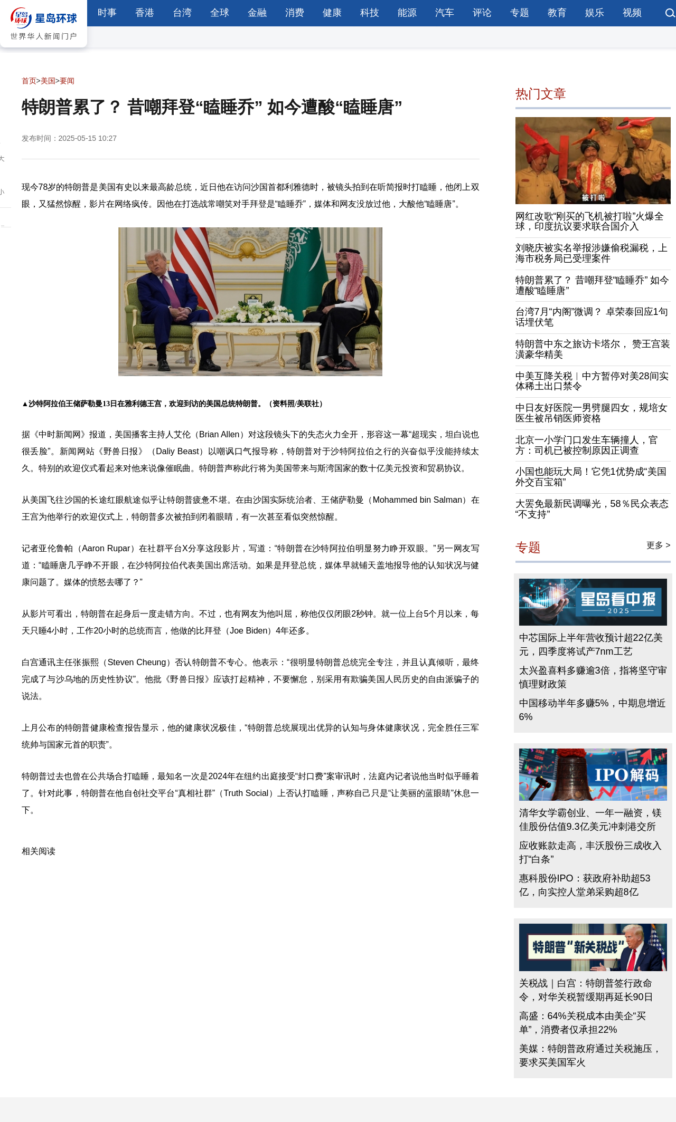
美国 (48, 80)
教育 (557, 12)
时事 (107, 12)
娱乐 (594, 12)
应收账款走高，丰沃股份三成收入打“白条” (590, 852)
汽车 (444, 12)
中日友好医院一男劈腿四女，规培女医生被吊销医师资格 (591, 413)
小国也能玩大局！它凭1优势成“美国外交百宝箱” (590, 476)
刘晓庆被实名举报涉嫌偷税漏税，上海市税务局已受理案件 (591, 253)
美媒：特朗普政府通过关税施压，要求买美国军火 (590, 1055)
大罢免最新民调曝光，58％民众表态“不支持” (592, 509)
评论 (482, 12)
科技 (369, 12)
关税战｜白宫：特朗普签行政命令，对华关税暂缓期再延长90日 (586, 990)
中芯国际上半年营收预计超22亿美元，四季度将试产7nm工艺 (591, 644)
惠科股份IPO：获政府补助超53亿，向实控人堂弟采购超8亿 (585, 885)
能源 (407, 12)
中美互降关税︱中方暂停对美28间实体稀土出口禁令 (592, 381)
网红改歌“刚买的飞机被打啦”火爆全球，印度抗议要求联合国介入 (589, 221)
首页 (29, 80)
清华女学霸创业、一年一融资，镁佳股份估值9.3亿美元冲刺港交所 (590, 820)
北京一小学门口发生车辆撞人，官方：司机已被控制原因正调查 (586, 445)
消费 (294, 12)
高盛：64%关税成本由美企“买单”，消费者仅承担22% (582, 1023)
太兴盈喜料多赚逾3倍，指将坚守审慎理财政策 (593, 677)
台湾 (182, 12)
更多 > (658, 545)
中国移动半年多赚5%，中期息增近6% (592, 710)
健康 (332, 12)
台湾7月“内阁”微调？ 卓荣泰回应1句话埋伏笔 (591, 317)
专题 (519, 12)
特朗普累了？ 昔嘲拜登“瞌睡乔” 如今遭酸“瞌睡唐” (592, 285)
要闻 (67, 80)
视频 (632, 12)
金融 (257, 12)
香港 (144, 12)
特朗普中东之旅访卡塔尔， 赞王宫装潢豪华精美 (592, 349)
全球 (219, 12)
